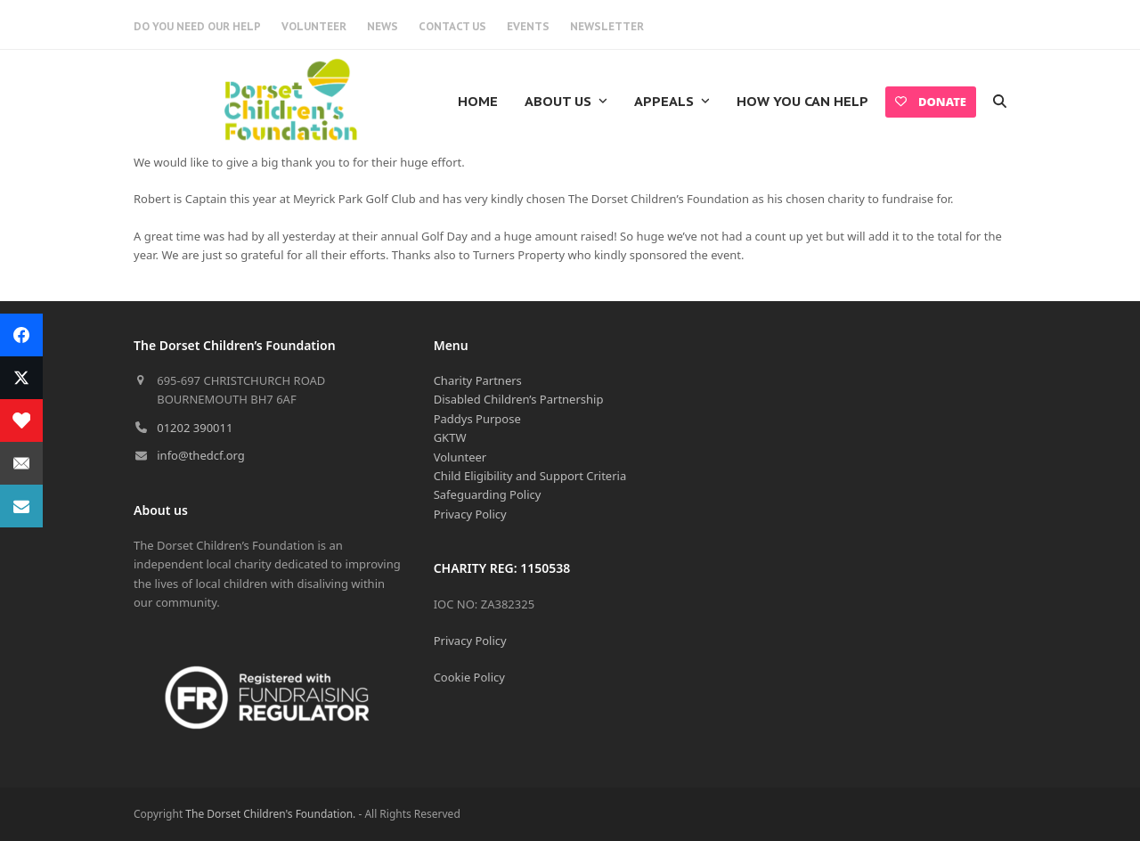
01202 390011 (194, 428)
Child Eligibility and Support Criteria (530, 476)
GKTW (450, 437)
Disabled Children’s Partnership (519, 399)
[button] (1000, 101)
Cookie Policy (469, 677)
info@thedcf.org (201, 455)
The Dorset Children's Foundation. (270, 813)
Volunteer (460, 457)
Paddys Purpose (477, 419)
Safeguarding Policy (488, 494)
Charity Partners (478, 380)
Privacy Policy (470, 514)
